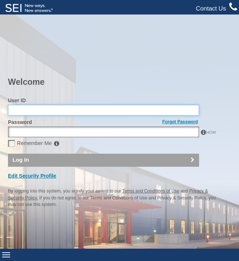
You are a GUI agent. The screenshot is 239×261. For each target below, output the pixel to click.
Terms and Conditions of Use (150, 149)
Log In (20, 118)
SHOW (190, 90)
